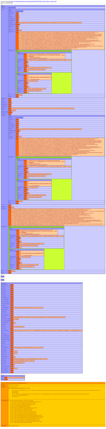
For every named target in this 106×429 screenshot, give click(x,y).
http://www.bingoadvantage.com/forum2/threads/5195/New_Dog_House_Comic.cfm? (34, 1)
